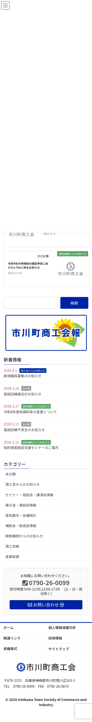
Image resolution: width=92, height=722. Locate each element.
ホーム (8, 627)
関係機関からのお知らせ (36, 406)
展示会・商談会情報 (20, 505)
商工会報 (12, 546)
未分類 (26, 388)
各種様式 (10, 648)
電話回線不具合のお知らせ (24, 429)
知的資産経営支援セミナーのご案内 (31, 447)
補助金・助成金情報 (20, 525)
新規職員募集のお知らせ (22, 375)
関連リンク (12, 638)
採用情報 (55, 638)
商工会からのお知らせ (33, 370)
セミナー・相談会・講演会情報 (29, 494)
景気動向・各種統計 (20, 515)
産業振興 (12, 556)
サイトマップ (58, 648)
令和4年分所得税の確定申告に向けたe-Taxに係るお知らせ (28, 265)
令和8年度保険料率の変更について (30, 411)
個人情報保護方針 (62, 627)
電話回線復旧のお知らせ (22, 393)
